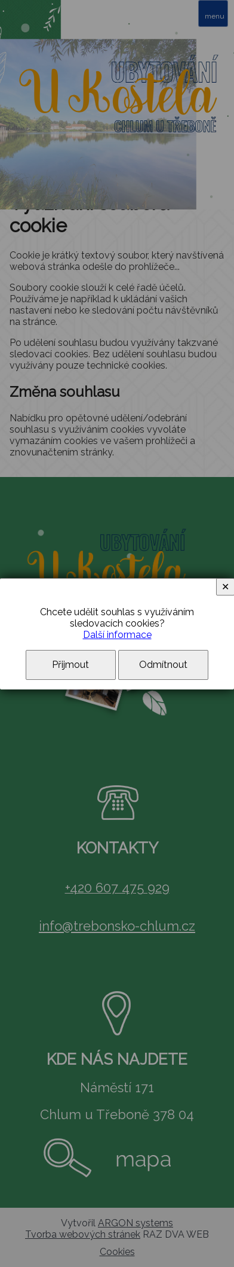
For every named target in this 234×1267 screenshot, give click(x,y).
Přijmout (70, 664)
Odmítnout (163, 664)
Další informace (117, 634)
